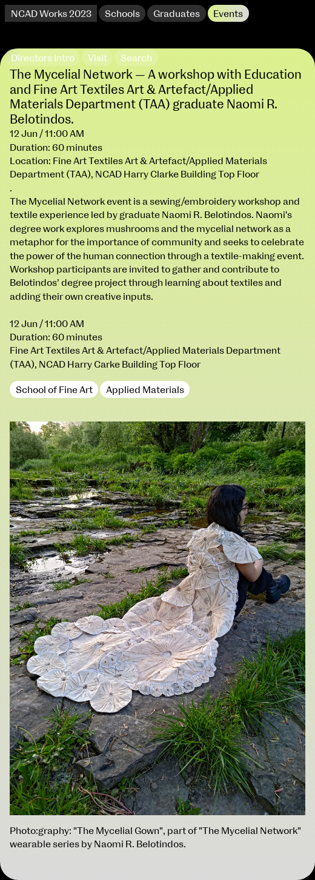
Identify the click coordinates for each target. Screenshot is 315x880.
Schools (122, 14)
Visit (97, 58)
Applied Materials (145, 390)
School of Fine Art (54, 390)
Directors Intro (43, 58)
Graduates (176, 14)
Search (136, 58)
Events (228, 14)
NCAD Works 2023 (51, 14)
